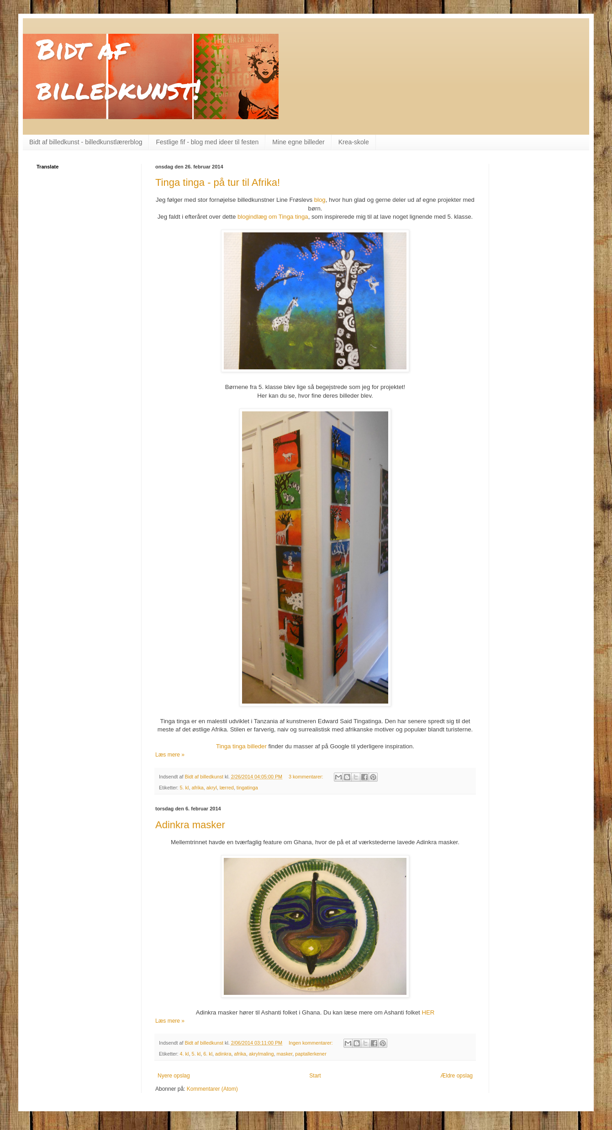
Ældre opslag (456, 1075)
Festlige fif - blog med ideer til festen (207, 142)
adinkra (223, 1053)
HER (428, 1012)
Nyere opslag (174, 1075)
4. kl (184, 1053)
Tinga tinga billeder (241, 746)
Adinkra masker (190, 824)
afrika (197, 787)
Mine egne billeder (298, 142)
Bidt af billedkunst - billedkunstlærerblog (85, 142)
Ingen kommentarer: (311, 1043)
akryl (211, 787)
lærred (227, 787)
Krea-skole (353, 142)
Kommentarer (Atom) (212, 1089)
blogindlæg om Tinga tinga (272, 216)
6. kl (207, 1053)
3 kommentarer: (307, 776)
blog (320, 199)
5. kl (184, 787)
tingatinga (247, 787)
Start (315, 1075)
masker (284, 1053)
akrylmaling (261, 1053)
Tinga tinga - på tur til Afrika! (217, 182)
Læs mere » (170, 755)
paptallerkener (310, 1053)
